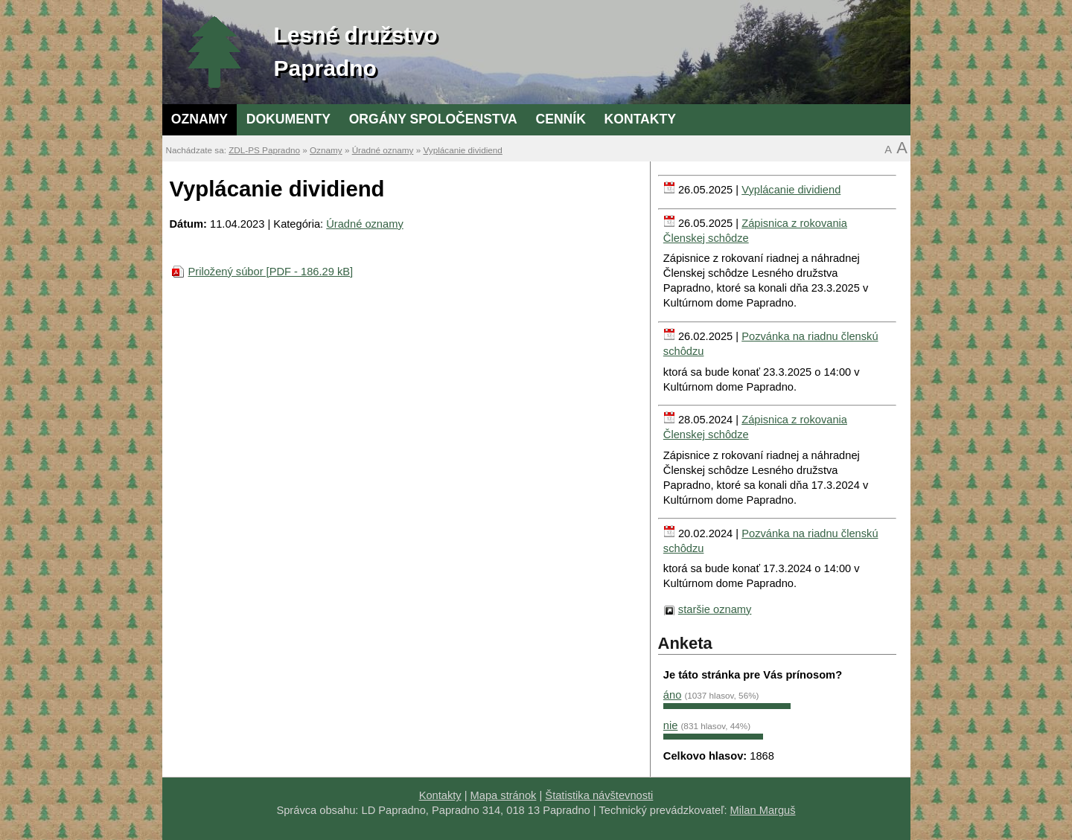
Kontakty (640, 119)
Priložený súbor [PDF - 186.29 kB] (271, 272)
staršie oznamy (715, 609)
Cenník (560, 119)
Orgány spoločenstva (433, 119)
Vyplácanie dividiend (462, 150)
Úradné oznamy (383, 150)
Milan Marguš (763, 810)
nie (670, 725)
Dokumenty (288, 119)
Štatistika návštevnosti (599, 795)
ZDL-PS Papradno (264, 150)
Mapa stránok (503, 795)
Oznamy (199, 119)
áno (672, 695)
